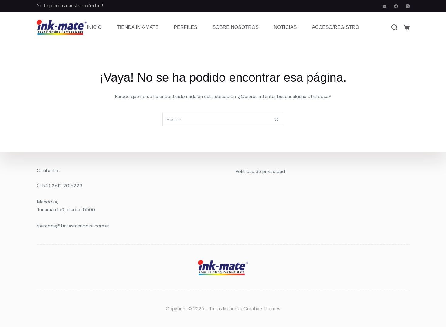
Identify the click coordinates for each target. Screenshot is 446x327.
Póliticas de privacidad (260, 171)
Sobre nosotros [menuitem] (236, 27)
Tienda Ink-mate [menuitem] (138, 27)
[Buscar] (394, 27)
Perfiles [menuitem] (185, 27)
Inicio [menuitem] (94, 27)
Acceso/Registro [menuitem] (335, 27)
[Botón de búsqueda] (277, 119)
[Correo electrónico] (384, 6)
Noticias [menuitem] (285, 27)
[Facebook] (396, 6)
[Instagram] (408, 6)
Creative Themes (261, 309)
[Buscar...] (216, 119)
